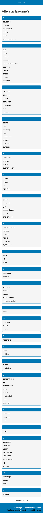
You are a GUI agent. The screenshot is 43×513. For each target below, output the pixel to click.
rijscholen (7, 368)
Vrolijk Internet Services (31, 510)
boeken (6, 77)
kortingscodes (8, 298)
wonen (5, 480)
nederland (7, 340)
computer (7, 102)
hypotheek (7, 245)
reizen (5, 365)
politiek (6, 354)
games (5, 200)
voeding (6, 466)
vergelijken (7, 452)
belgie (5, 70)
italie (5, 262)
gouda (5, 213)
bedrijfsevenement (10, 63)
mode (5, 329)
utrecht (6, 431)
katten (5, 291)
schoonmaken (8, 379)
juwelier (6, 276)
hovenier (6, 241)
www (5, 484)
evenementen (8, 168)
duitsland (6, 147)
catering (6, 95)
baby (5, 53)
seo (4, 382)
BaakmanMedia (13, 510)
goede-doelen (8, 210)
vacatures (7, 442)
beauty (5, 57)
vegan (5, 449)
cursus (5, 112)
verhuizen (7, 456)
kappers (6, 287)
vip (4, 463)
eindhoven (7, 158)
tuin (4, 421)
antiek (5, 32)
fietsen (5, 179)
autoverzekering (9, 39)
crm (4, 109)
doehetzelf (7, 137)
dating (5, 123)
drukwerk (6, 143)
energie (6, 161)
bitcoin (5, 74)
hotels (5, 238)
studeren (6, 403)
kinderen (6, 294)
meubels (6, 322)
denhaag (6, 130)
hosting (6, 234)
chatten (6, 98)
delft (4, 126)
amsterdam (7, 29)
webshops (7, 477)
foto (4, 185)
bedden (6, 60)
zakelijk (6, 494)
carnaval (6, 91)
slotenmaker (8, 386)
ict (4, 259)
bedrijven (6, 67)
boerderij (6, 81)
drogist (5, 140)
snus (5, 389)
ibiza (5, 255)
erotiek (5, 164)
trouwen (6, 417)
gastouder (7, 203)
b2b (4, 50)
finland (5, 182)
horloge (6, 231)
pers (5, 351)
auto (5, 36)
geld (4, 207)
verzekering (7, 459)
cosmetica (7, 105)
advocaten (7, 22)
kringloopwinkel (9, 301)
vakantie (6, 445)
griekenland (7, 217)
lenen (5, 312)
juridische (7, 273)
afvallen (6, 25)
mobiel (5, 326)
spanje (5, 393)
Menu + (21, 2)
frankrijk (6, 189)
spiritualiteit (7, 396)
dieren (5, 133)
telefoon (6, 414)
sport (5, 400)
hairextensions (9, 228)
